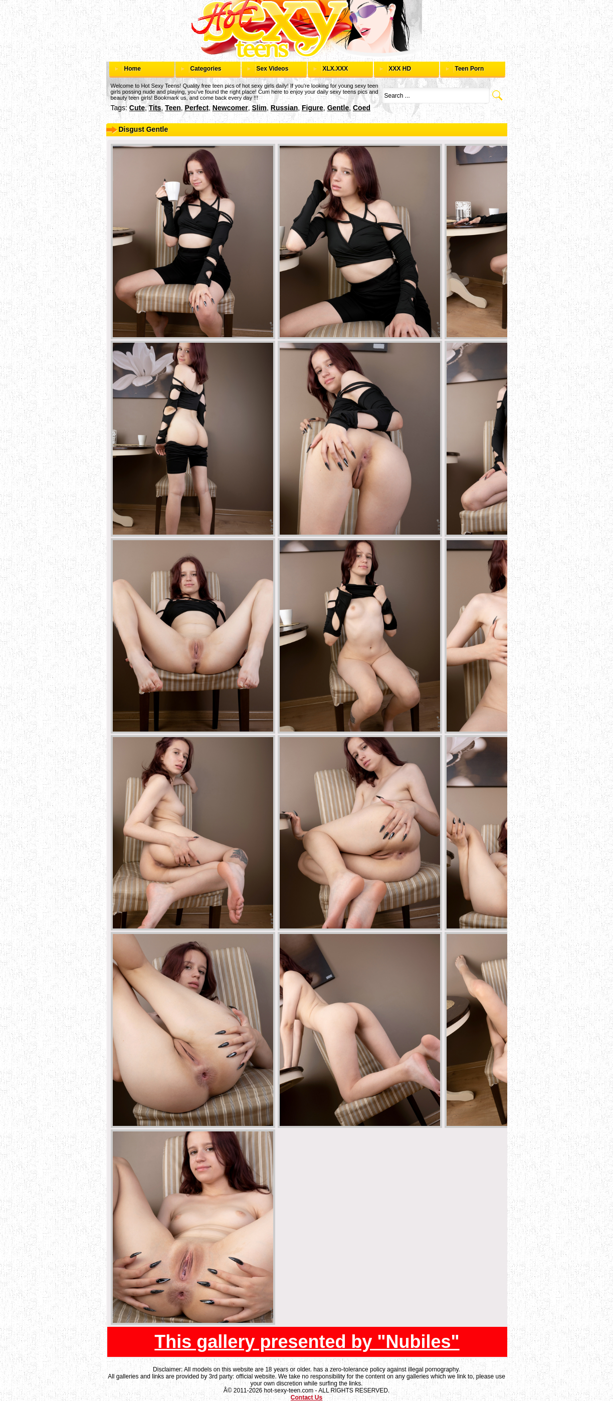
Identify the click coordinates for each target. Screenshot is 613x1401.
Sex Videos (273, 68)
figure (312, 108)
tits (155, 108)
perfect (197, 108)
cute (137, 108)
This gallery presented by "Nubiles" (306, 1341)
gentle (338, 108)
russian (284, 108)
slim (259, 108)
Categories (206, 68)
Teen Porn (469, 68)
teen (173, 108)
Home (132, 68)
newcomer (230, 108)
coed (361, 108)
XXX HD (400, 68)
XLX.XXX (335, 68)
